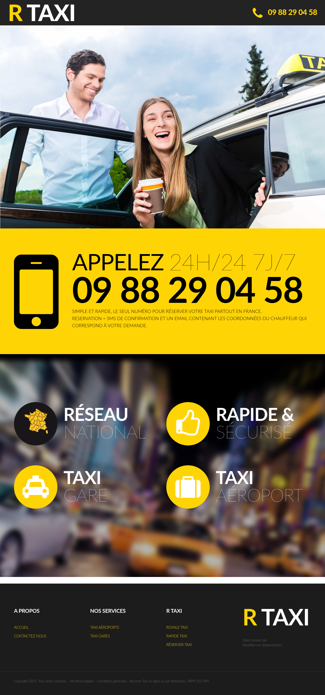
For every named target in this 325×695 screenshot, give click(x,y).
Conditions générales (112, 681)
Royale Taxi (177, 627)
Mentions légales (82, 681)
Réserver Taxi (179, 644)
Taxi (275, 616)
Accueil (21, 627)
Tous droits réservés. (52, 681)
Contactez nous (30, 636)
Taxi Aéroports (104, 627)
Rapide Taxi (176, 636)
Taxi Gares (100, 636)
